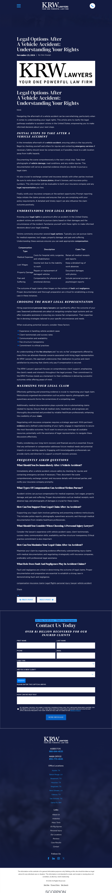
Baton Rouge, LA (56, 774)
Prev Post (26, 599)
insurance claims (37, 583)
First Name (21, 641)
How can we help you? (27, 695)
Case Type (21, 661)
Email (59, 651)
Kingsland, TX (56, 786)
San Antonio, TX (56, 798)
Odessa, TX (56, 794)
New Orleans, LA (56, 790)
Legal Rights (50, 583)
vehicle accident (84, 583)
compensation (23, 583)
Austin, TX (56, 770)
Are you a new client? (26, 670)
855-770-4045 (56, 759)
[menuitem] (46, 885)
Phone (19, 651)
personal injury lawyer (67, 583)
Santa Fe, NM (56, 802)
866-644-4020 (56, 751)
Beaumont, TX (55, 778)
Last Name (61, 641)
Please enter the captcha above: (31, 685)
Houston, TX (56, 782)
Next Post (47, 599)
